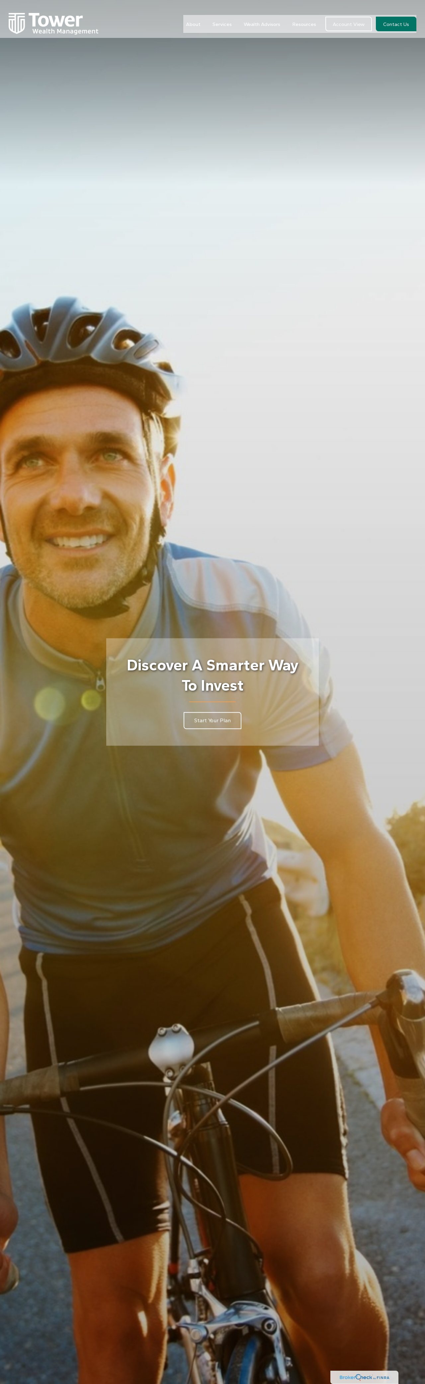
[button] (193, 14)
